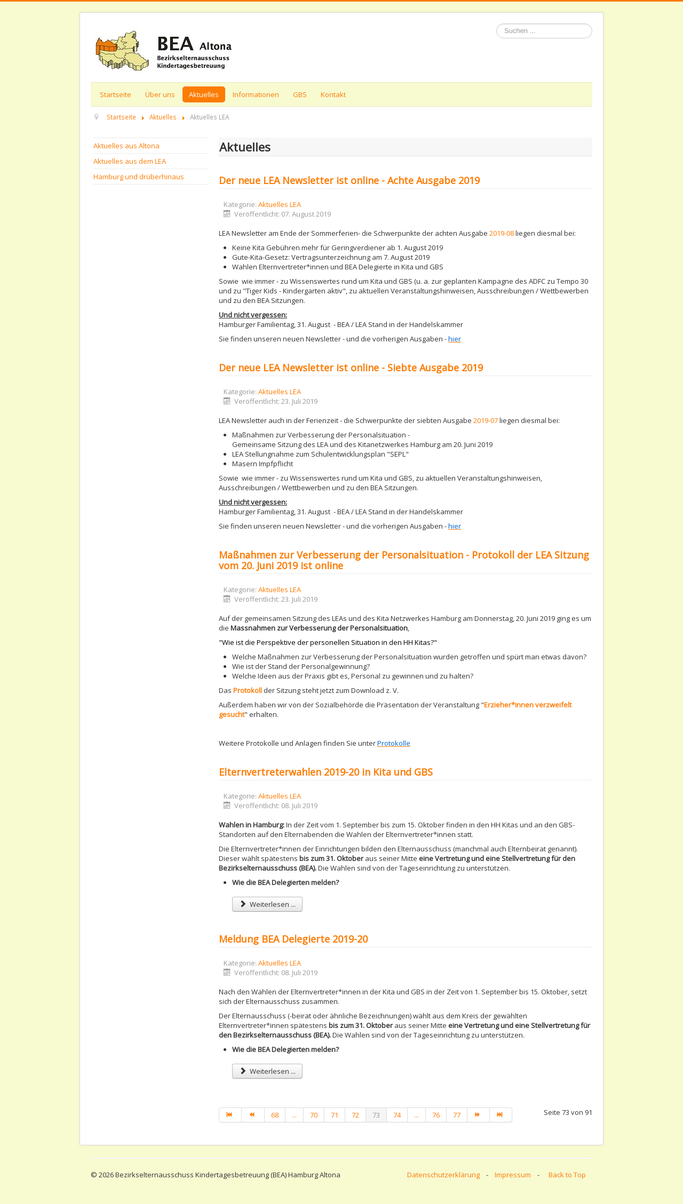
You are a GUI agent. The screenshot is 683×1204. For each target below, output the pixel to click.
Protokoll (247, 690)
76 (436, 1115)
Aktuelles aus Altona (126, 145)
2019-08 (502, 233)
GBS (300, 94)
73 (376, 1115)
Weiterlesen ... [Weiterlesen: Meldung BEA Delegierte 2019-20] (267, 1071)
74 (397, 1115)
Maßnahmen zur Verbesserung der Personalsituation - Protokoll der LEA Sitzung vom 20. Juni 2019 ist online (404, 560)
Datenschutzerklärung (443, 1174)
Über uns (160, 94)
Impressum (513, 1174)
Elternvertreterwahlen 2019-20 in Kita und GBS (326, 772)
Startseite (115, 94)
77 (456, 1115)
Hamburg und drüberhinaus (138, 176)
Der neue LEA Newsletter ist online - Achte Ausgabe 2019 (349, 180)
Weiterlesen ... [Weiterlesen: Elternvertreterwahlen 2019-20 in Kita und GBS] (267, 904)
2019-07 (486, 420)
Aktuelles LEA (279, 204)
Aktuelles (204, 94)
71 (334, 1115)
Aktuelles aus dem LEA (129, 161)
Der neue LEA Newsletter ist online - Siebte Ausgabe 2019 (351, 367)
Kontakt (333, 94)
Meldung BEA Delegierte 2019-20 (293, 938)
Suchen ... (496, 23)
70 (313, 1115)
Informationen (256, 94)
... (294, 1115)
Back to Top (567, 1174)
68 (275, 1115)
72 (355, 1115)
